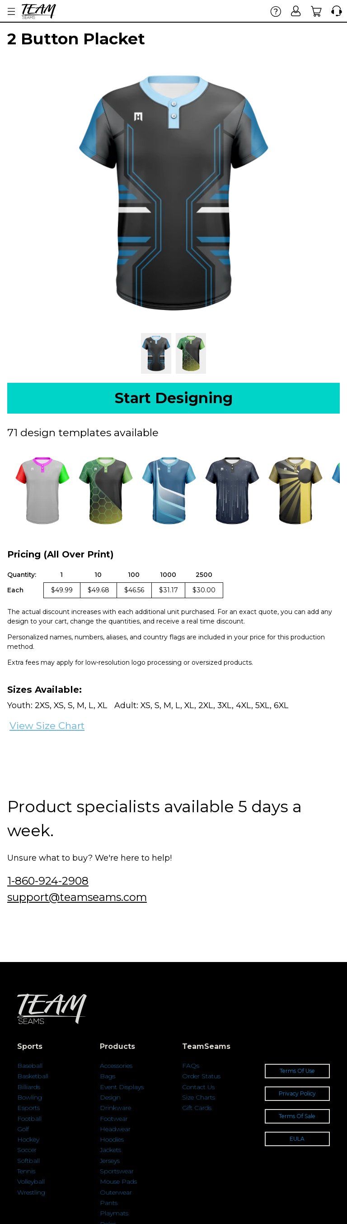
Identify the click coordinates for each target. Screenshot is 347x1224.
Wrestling (31, 1192)
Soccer (27, 1150)
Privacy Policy (297, 1093)
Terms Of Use (297, 1070)
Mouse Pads (118, 1181)
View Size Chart (46, 725)
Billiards (28, 1087)
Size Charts (198, 1097)
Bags (107, 1076)
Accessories (116, 1066)
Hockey (28, 1139)
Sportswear (117, 1171)
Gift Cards (196, 1108)
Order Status (201, 1076)
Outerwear (116, 1192)
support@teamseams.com (77, 897)
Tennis (26, 1171)
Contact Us (198, 1087)
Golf (23, 1129)
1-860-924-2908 (48, 880)
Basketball (32, 1076)
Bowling (29, 1097)
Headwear (115, 1129)
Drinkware (115, 1108)
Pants (108, 1203)
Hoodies (112, 1139)
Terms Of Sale (297, 1116)
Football (29, 1118)
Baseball (29, 1066)
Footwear (114, 1118)
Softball (28, 1161)
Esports (28, 1108)
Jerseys (110, 1161)
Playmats (114, 1213)
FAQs (190, 1066)
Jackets (110, 1150)
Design (110, 1097)
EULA (297, 1138)
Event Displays (122, 1087)
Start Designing (174, 398)
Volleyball (31, 1181)
